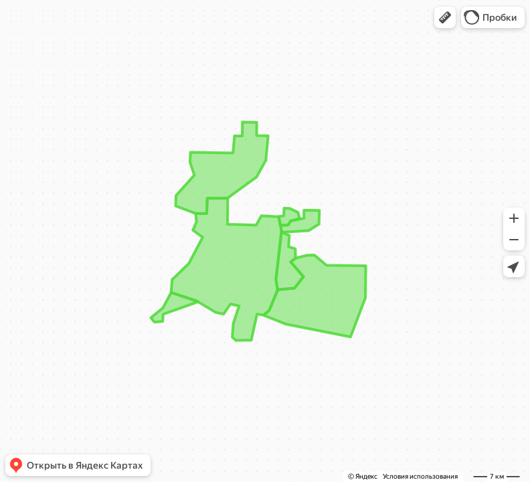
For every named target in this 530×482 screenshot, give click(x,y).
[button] (445, 17)
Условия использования (420, 476)
